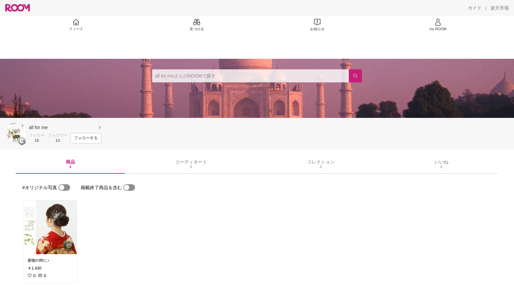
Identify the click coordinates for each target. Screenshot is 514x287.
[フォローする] (86, 138)
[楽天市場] (499, 8)
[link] (50, 227)
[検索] (355, 75)
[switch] (64, 187)
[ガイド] (475, 8)
